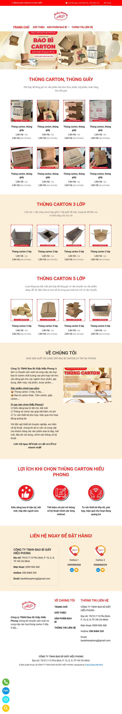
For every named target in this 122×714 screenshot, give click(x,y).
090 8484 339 (29, 572)
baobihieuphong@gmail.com (35, 578)
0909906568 (74, 564)
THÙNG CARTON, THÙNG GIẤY (61, 79)
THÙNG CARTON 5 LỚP (61, 278)
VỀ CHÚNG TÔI (61, 353)
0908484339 (100, 564)
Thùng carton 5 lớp (21, 326)
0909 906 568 (32, 567)
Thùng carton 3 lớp (21, 251)
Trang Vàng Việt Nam (94, 665)
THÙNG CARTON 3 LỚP (61, 204)
